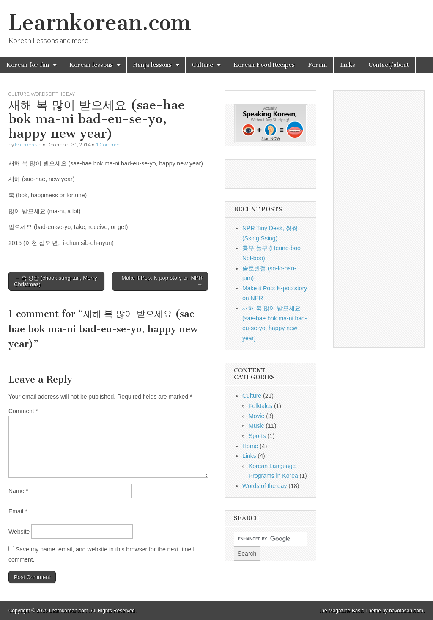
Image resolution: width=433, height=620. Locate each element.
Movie (256, 416)
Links (347, 65)
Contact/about (388, 65)
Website (19, 531)
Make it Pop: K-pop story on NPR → (162, 281)
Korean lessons (91, 65)
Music (256, 425)
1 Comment (109, 144)
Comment (23, 411)
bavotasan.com (406, 611)
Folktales (260, 405)
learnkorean (28, 144)
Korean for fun (27, 65)
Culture (202, 65)
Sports (257, 436)
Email (17, 511)
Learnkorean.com (99, 23)
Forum (317, 65)
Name (18, 491)
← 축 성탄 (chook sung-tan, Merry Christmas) (55, 281)
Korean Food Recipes (264, 65)
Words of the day (53, 93)
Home (250, 446)
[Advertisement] (283, 172)
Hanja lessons (152, 65)
